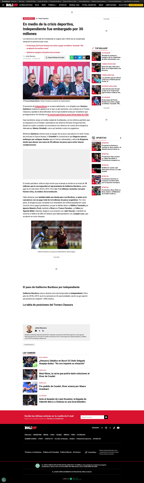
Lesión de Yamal (42, 1)
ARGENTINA (37, 435)
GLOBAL (59, 435)
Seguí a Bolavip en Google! (56, 57)
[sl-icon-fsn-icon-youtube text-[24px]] (118, 428)
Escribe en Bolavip (61, 439)
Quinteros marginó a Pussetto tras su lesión (43, 52)
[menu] (3, 5)
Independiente (41, 106)
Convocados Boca (84, 1)
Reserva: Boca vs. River (69, 1)
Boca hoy (14, 1)
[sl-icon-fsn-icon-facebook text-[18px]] (102, 428)
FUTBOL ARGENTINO (89, 5)
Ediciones (28, 435)
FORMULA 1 (52, 5)
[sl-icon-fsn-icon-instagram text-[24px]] (106, 428)
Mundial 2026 (74, 5)
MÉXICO (66, 435)
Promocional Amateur (115, 1)
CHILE (52, 435)
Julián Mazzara (30, 56)
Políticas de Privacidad (51, 452)
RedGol (72, 439)
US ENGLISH (81, 435)
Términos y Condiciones (55, 419)
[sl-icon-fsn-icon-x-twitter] (110, 428)
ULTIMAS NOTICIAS (26, 5)
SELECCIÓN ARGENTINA (127, 5)
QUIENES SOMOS (30, 439)
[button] (76, 57)
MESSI (101, 5)
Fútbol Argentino (43, 18)
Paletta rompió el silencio (99, 1)
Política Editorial (65, 452)
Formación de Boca (55, 1)
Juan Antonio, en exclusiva (131, 1)
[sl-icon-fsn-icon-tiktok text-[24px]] (114, 428)
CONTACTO (49, 439)
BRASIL (45, 435)
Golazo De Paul (31, 1)
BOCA (37, 5)
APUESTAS (63, 5)
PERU (73, 435)
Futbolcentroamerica (83, 439)
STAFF (40, 439)
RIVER (44, 5)
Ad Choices (77, 452)
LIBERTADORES (111, 5)
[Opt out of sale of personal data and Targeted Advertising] (3, 479)
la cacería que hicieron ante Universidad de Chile (68, 114)
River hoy (21, 1)
